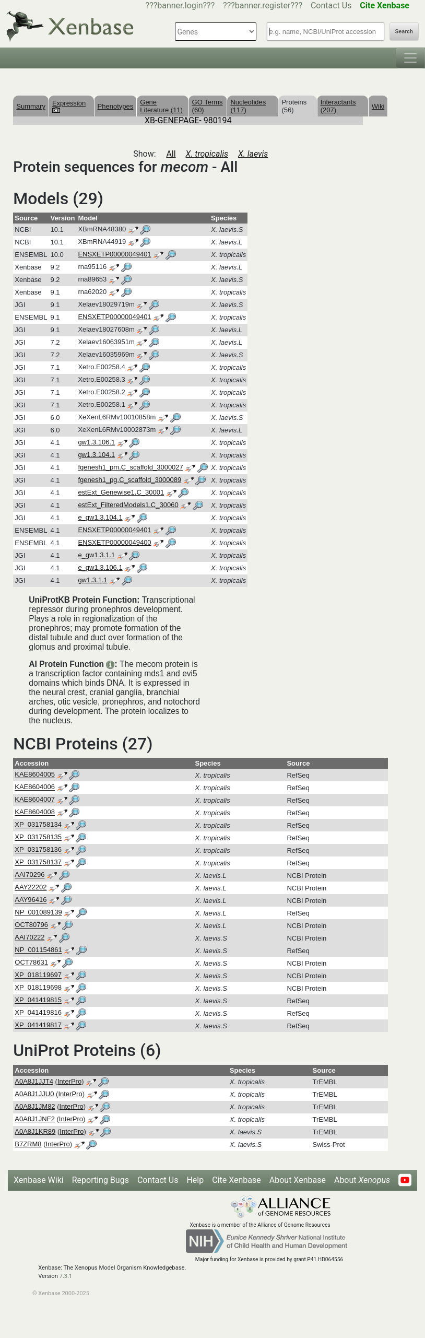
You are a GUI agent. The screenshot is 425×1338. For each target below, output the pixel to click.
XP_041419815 (38, 1000)
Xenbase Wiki (39, 1180)
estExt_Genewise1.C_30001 (121, 492)
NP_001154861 (38, 950)
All (170, 154)
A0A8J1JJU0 (34, 1094)
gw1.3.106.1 (96, 442)
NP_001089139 (38, 913)
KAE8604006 (35, 787)
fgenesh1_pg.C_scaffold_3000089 (129, 480)
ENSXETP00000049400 (114, 542)
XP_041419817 (38, 1025)
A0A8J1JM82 (35, 1106)
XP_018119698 (38, 988)
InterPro (69, 1081)
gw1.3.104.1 (96, 455)
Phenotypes (116, 106)
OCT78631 (31, 963)
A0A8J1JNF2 (35, 1119)
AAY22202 (30, 887)
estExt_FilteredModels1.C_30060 (128, 505)
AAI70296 (29, 875)
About (362, 1180)
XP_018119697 (38, 975)
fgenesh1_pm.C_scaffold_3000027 (130, 467)
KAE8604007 (35, 800)
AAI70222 (29, 938)
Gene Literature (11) (161, 106)
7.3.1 (66, 1276)
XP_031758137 (38, 862)
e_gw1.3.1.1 (96, 555)
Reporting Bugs (100, 1180)
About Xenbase (297, 1180)
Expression (69, 106)
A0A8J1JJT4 (34, 1081)
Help (195, 1180)
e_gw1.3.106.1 (100, 567)
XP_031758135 (38, 837)
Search (404, 31)
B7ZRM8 (28, 1144)
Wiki (378, 106)
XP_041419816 (38, 1013)
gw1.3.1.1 (92, 580)
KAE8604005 (35, 775)
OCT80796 (31, 925)
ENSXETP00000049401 (114, 254)
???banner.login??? (180, 5)
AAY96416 (30, 900)
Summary (30, 106)
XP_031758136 (38, 850)
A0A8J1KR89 (35, 1131)
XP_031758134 (38, 825)
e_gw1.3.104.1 (100, 517)
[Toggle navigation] (410, 58)
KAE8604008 (35, 812)
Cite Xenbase (236, 1180)
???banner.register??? (262, 5)
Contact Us (331, 5)
